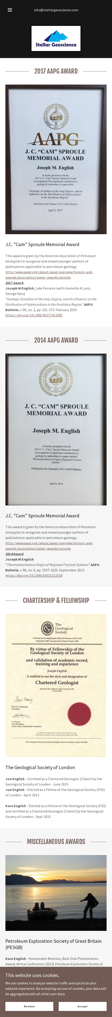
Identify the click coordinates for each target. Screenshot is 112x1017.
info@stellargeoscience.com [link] (56, 10)
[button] (9, 9)
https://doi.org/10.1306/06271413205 (34, 315)
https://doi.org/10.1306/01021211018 (34, 575)
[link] (56, 38)
